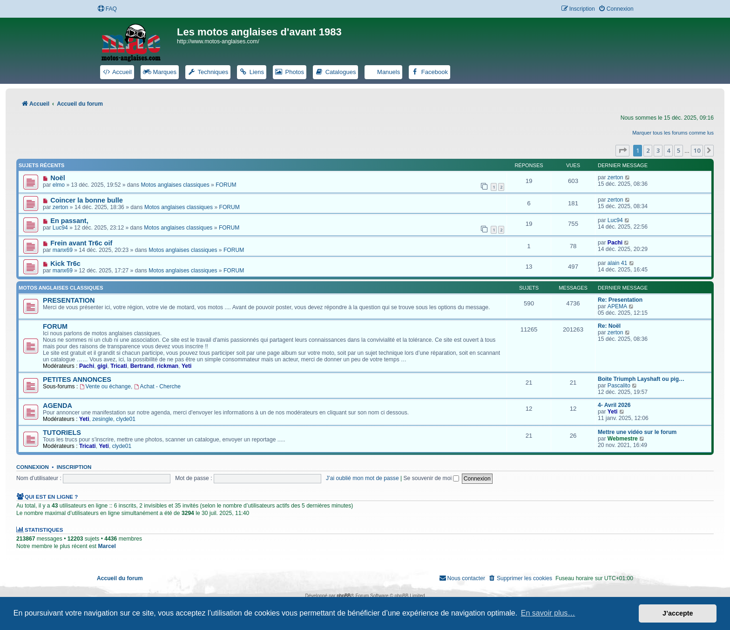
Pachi (615, 242)
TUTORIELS (62, 432)
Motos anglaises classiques (175, 185)
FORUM (226, 185)
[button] (622, 150)
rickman (167, 366)
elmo (59, 185)
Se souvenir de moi (432, 478)
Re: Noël (609, 326)
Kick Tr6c (65, 263)
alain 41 (617, 263)
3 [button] (658, 150)
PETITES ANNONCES (77, 379)
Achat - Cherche (157, 386)
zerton (615, 177)
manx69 (63, 250)
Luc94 (60, 227)
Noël (57, 178)
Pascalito (619, 385)
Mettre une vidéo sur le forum (637, 432)
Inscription (74, 467)
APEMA (617, 306)
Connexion (32, 467)
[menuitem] (107, 9)
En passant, (69, 220)
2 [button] (647, 150)
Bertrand (142, 366)
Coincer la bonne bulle (86, 200)
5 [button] (678, 150)
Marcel (106, 546)
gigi (102, 366)
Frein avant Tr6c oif (81, 243)
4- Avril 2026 (614, 405)
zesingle (102, 419)
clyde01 (125, 419)
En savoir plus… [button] (548, 613)
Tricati (118, 366)
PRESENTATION (69, 300)
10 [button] (697, 150)
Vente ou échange (105, 386)
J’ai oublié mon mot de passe (362, 478)
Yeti (187, 366)
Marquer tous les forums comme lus (673, 132)
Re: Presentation (620, 300)
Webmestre (623, 438)
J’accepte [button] (677, 613)
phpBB (344, 595)
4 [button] (668, 150)
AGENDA (57, 405)
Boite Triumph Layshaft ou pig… (641, 379)
